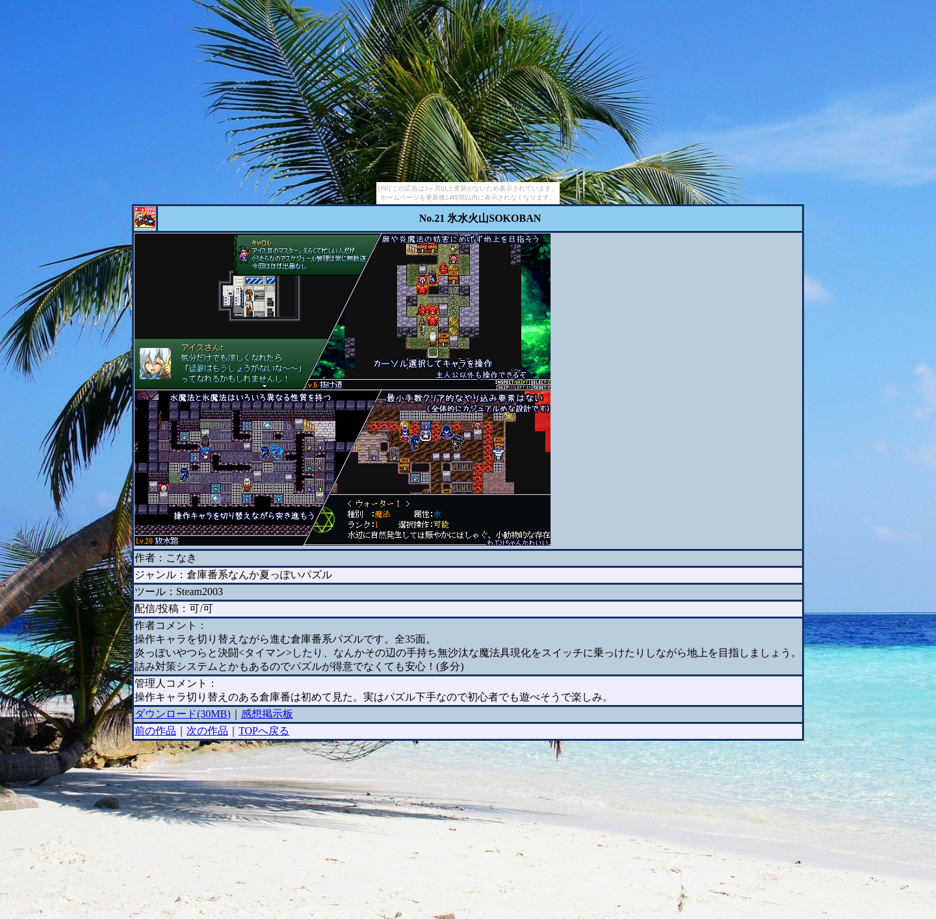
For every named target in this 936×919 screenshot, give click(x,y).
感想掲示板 (267, 713)
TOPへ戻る (264, 730)
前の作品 (155, 730)
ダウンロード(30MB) (183, 713)
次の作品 (207, 730)
